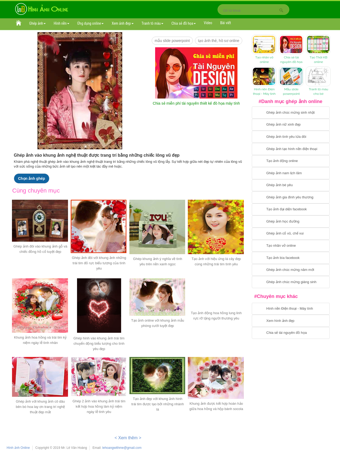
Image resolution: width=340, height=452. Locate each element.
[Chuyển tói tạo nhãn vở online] (291, 246)
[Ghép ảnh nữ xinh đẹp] (291, 125)
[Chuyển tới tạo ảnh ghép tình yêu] (291, 137)
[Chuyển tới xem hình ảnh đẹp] (291, 321)
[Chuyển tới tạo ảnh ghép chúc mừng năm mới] (291, 270)
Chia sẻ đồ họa (183, 23)
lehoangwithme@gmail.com (122, 448)
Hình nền (61, 23)
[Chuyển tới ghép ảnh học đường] (291, 221)
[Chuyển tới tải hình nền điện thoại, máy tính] (291, 309)
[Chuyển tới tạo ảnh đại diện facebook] (291, 209)
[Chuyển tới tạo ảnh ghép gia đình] (291, 197)
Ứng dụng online (90, 23)
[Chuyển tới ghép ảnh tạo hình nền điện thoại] (291, 149)
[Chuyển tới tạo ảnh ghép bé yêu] (291, 185)
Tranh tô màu (153, 23)
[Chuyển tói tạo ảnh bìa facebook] (291, 258)
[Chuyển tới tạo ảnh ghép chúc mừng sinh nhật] (291, 112)
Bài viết (225, 23)
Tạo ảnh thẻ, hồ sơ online (218, 41)
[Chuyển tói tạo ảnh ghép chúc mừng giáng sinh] (291, 282)
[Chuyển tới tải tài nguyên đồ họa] (291, 333)
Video (208, 23)
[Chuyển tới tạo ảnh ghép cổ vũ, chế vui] (291, 234)
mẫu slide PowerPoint (172, 41)
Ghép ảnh (37, 23)
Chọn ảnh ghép (31, 178)
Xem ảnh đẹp (122, 23)
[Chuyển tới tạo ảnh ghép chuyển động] (291, 161)
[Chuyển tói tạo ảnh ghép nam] (291, 173)
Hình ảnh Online (18, 448)
